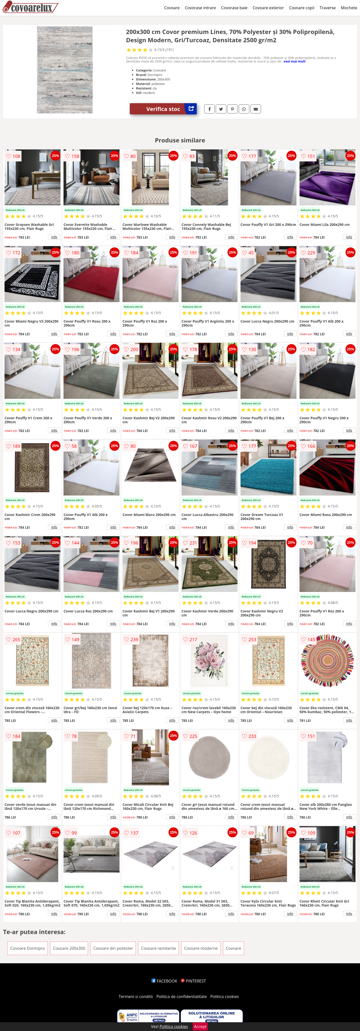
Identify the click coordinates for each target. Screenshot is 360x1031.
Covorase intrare (200, 7)
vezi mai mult (295, 61)
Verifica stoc (171, 108)
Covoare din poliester (113, 948)
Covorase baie (234, 7)
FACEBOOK (164, 981)
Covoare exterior (268, 7)
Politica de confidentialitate (181, 996)
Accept (200, 1026)
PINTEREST (193, 981)
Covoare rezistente (158, 948)
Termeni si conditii (136, 996)
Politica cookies (224, 996)
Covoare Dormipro (27, 948)
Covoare (172, 7)
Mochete (349, 7)
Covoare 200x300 (69, 948)
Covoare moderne (201, 948)
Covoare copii (301, 7)
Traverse (328, 7)
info (54, 237)
